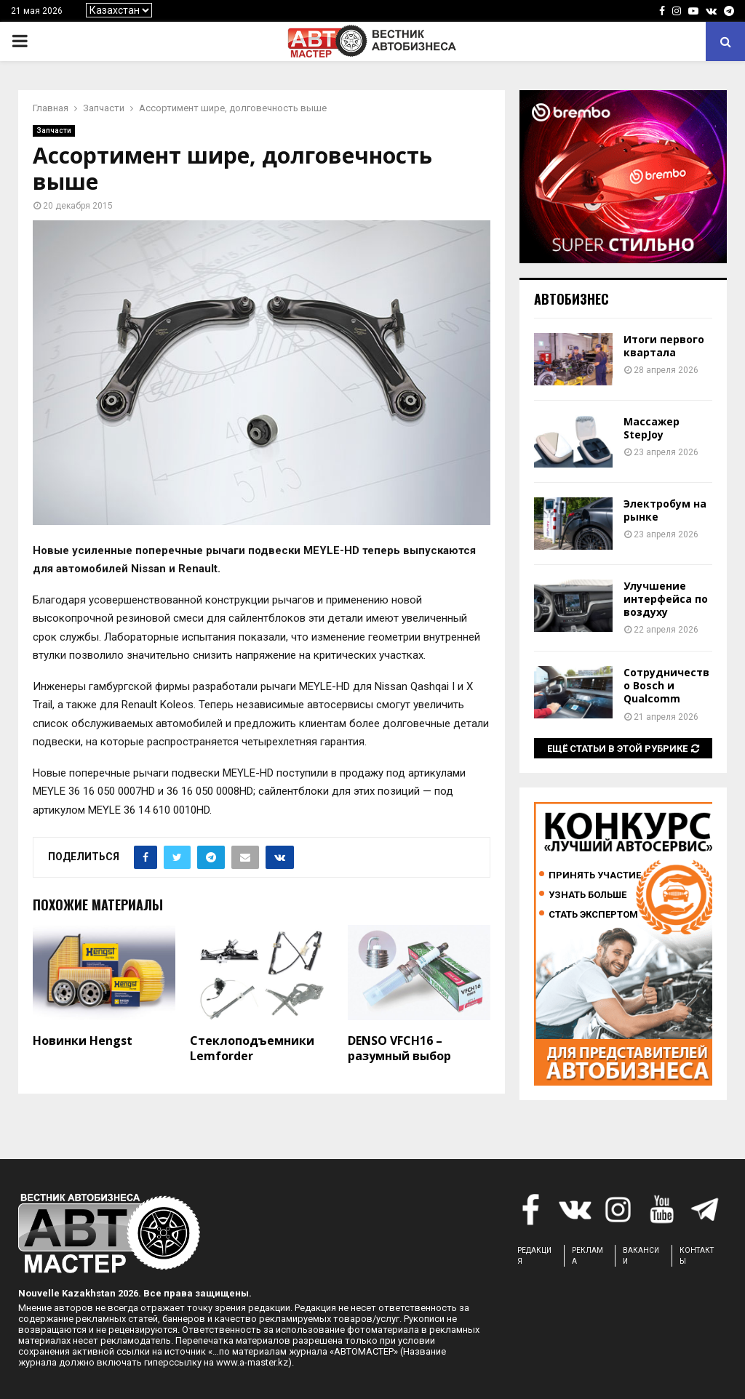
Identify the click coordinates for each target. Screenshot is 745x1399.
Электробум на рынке (665, 510)
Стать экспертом (593, 914)
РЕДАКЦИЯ (534, 1255)
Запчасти (53, 131)
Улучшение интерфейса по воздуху (666, 599)
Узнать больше (587, 894)
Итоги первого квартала (664, 345)
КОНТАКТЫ (697, 1255)
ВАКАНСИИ (641, 1255)
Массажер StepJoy (652, 427)
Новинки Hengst (82, 1041)
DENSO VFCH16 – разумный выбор (399, 1048)
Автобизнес (571, 298)
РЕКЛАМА (587, 1255)
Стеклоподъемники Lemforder (252, 1048)
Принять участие (595, 875)
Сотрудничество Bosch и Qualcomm (666, 685)
